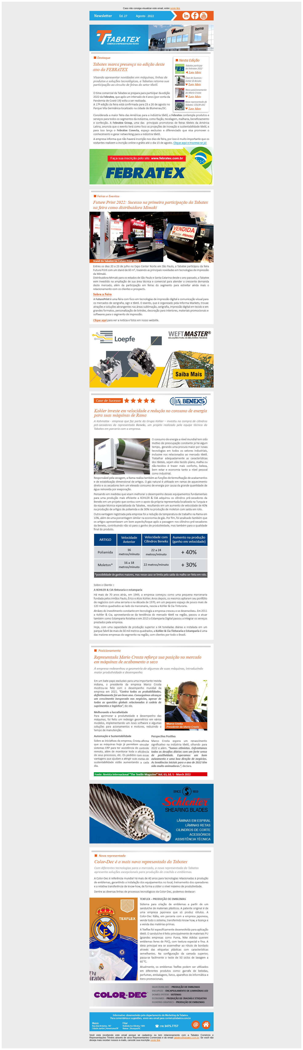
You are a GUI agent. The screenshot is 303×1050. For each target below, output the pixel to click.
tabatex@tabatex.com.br (186, 1037)
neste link (175, 8)
